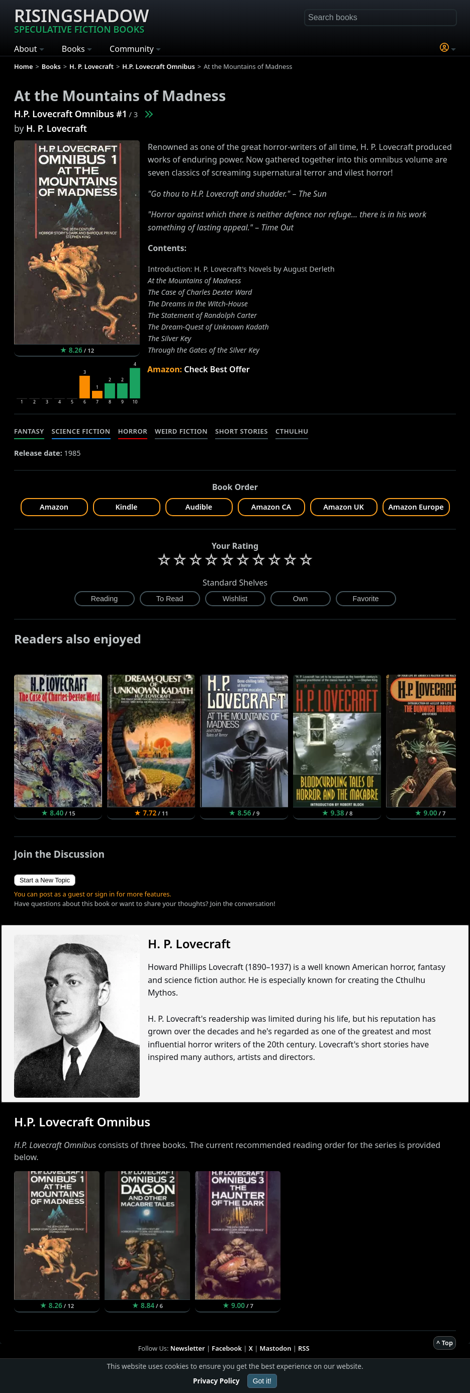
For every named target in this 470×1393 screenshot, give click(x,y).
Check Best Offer (217, 369)
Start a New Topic (45, 880)
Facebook (227, 1348)
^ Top (444, 1342)
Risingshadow (81, 19)
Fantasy (29, 431)
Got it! (262, 1381)
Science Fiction (81, 431)
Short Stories (241, 431)
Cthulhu (291, 431)
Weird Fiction (181, 431)
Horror (132, 431)
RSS (303, 1348)
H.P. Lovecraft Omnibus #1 (70, 114)
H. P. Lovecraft (56, 128)
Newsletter (187, 1348)
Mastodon (276, 1348)
